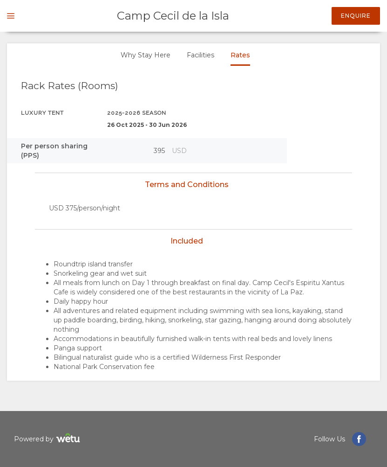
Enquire (356, 15)
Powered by (48, 439)
